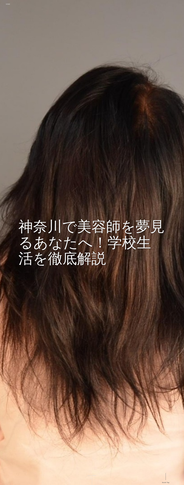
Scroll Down (92, 475)
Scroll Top (165, 482)
